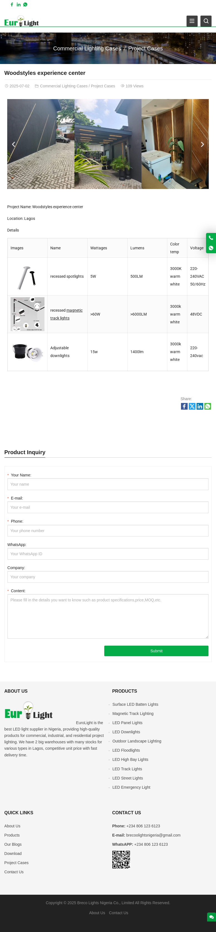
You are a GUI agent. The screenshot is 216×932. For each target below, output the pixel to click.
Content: (17, 590)
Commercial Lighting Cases (87, 48)
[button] (13, 144)
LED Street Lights (127, 778)
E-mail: (15, 497)
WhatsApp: (17, 544)
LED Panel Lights (127, 722)
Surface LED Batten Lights (135, 704)
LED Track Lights (127, 769)
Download (13, 853)
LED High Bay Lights (130, 759)
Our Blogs (13, 844)
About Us (12, 826)
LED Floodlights (126, 750)
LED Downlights (126, 732)
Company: (16, 567)
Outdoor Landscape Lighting (136, 741)
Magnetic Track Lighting (132, 713)
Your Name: (19, 474)
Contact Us (14, 872)
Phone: (15, 520)
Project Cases (145, 48)
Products (12, 835)
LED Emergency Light (131, 787)
